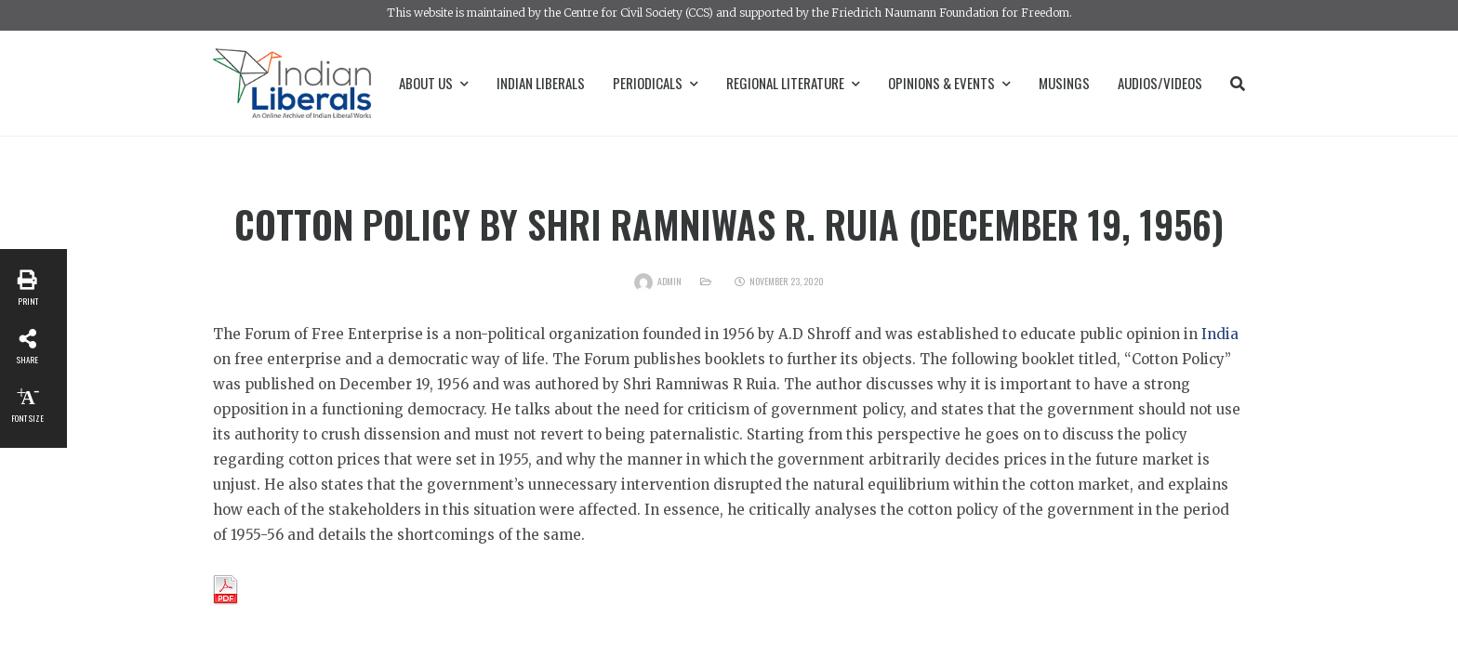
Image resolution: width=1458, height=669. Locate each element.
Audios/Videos (1160, 82)
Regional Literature (793, 82)
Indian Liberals (541, 82)
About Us (434, 82)
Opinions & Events (949, 82)
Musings (1064, 82)
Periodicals (655, 82)
